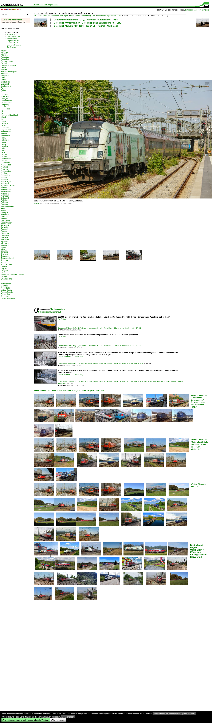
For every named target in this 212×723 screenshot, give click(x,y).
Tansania (4, 252)
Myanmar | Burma (8, 186)
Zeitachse (5, 296)
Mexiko (4, 173)
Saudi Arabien (6, 223)
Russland (4, 217)
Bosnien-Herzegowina (9, 72)
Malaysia (4, 167)
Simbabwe (5, 233)
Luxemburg (5, 163)
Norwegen (5, 196)
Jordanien (5, 127)
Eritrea (3, 90)
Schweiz (4, 227)
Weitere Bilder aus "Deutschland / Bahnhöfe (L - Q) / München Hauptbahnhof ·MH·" (69, 390)
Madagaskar (6, 165)
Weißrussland (6, 279)
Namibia (4, 188)
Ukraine (4, 266)
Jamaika (4, 123)
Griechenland (6, 101)
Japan (3, 125)
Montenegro (6, 181)
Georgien (4, 98)
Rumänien (5, 215)
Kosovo (4, 144)
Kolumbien (5, 140)
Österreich (5, 198)
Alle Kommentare (57, 309)
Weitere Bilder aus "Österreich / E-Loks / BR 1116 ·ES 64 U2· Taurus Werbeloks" (199, 444)
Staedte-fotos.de (13, 43)
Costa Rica (5, 82)
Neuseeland (6, 190)
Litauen (4, 161)
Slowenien (5, 239)
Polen (3, 210)
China (3, 80)
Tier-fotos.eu (11, 47)
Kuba (3, 148)
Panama (4, 204)
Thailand (4, 254)
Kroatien (4, 146)
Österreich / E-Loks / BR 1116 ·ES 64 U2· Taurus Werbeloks (86, 26)
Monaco (4, 177)
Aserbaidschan (7, 61)
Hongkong (5, 105)
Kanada (4, 134)
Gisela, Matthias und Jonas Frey (70, 357)
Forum (36, 5)
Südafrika (5, 246)
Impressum (52, 5)
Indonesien (5, 109)
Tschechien (5, 256)
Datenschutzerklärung (8, 298)
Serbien (4, 231)
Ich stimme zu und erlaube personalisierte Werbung (26, 720)
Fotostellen (5, 294)
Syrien (3, 248)
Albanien (4, 53)
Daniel (36, 204)
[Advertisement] (93, 53)
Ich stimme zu (58, 720)
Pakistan (4, 200)
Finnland (4, 94)
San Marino (5, 221)
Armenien (5, 59)
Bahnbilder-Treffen (8, 65)
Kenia (3, 138)
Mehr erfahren (68, 717)
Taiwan (4, 250)
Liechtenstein (6, 159)
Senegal (4, 229)
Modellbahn (5, 288)
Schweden (5, 225)
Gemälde (4, 286)
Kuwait (3, 150)
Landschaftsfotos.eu (14, 45)
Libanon (4, 157)
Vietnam (4, 277)
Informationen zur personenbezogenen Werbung (174, 714)
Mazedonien (6, 171)
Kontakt (44, 5)
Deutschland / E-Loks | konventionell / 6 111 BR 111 (122, 328)
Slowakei (4, 237)
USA (3, 273)
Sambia (4, 219)
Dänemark (5, 84)
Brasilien (4, 74)
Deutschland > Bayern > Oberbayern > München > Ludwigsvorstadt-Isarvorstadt (199, 551)
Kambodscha (6, 132)
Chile (3, 78)
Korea (3, 142)
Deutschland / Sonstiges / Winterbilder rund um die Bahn (123, 363)
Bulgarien (5, 76)
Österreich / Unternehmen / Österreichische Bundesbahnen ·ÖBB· (88, 23)
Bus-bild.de (11, 34)
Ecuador (4, 88)
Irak (2, 111)
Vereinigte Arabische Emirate (12, 275)
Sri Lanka (5, 244)
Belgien (4, 67)
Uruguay (4, 271)
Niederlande (6, 192)
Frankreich (5, 96)
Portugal (4, 213)
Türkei (3, 262)
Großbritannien (7, 103)
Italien (3, 121)
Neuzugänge (6, 284)
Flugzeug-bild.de (13, 41)
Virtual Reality (6, 290)
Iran (2, 113)
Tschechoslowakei (8, 258)
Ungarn (4, 269)
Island (3, 117)
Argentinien (5, 57)
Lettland (4, 154)
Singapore (5, 235)
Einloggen (189, 10)
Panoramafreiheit (8, 206)
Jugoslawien (6, 130)
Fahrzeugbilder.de (13, 36)
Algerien (4, 55)
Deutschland (75, 16)
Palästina (4, 202)
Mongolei (4, 179)
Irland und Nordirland (9, 115)
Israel (3, 119)
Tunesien (4, 260)
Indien (3, 107)
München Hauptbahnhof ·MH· (109, 16)
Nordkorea (5, 194)
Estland (4, 92)
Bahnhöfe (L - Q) (88, 16)
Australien (5, 63)
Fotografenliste (7, 292)
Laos (3, 152)
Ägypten (4, 51)
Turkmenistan (6, 264)
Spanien (4, 242)
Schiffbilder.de (12, 39)
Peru (3, 208)
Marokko (4, 169)
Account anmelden (202, 10)
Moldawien (5, 175)
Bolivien (4, 69)
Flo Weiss (62, 319)
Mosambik (5, 183)
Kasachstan (5, 136)
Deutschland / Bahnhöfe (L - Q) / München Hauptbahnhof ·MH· (86, 20)
